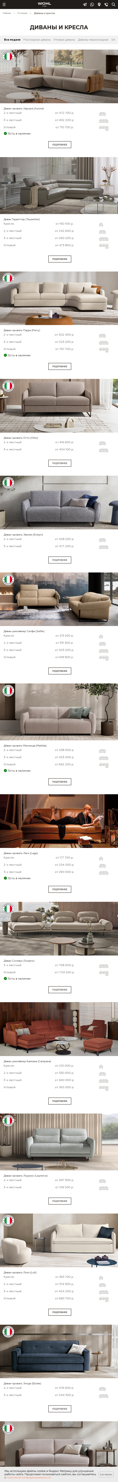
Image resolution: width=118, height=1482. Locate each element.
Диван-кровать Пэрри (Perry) (22, 330)
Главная (7, 13)
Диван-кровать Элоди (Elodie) (22, 1383)
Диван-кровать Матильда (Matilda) (25, 746)
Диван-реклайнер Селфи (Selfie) (24, 631)
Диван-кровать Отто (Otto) (21, 438)
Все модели (12, 39)
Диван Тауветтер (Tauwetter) (22, 219)
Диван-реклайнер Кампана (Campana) (27, 1061)
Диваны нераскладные (93, 39)
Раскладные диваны (37, 39)
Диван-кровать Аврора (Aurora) (24, 108)
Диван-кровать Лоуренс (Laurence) (26, 1176)
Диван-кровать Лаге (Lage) (21, 853)
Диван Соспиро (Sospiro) (19, 961)
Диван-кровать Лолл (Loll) (20, 1272)
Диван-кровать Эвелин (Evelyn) (23, 535)
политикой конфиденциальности (29, 1477)
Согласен (106, 1474)
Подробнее (59, 144)
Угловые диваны (64, 39)
